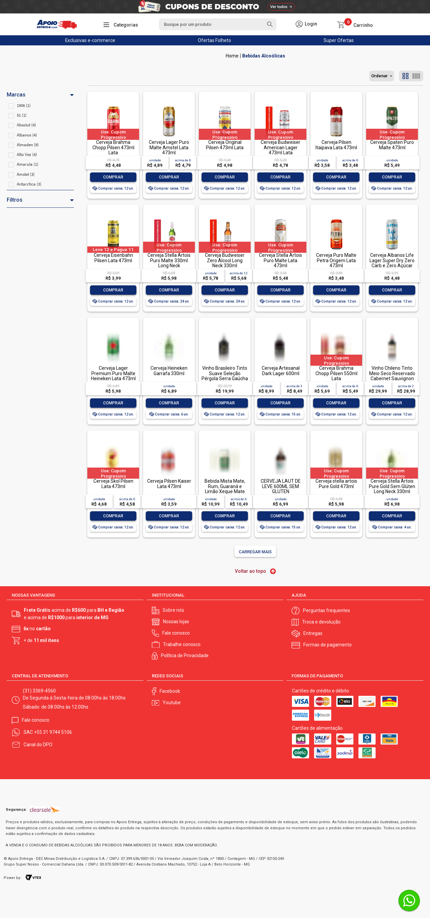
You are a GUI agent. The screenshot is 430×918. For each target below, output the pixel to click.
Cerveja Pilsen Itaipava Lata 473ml (336, 144)
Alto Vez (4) (27, 154)
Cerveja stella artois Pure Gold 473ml (336, 483)
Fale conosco (176, 632)
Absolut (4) (26, 125)
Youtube (172, 702)
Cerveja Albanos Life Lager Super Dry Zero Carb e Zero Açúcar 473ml (392, 262)
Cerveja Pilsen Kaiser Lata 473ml (169, 483)
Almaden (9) (28, 145)
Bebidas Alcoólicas (263, 55)
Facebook (170, 690)
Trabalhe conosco (182, 643)
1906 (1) (24, 105)
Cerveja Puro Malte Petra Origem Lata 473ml (336, 260)
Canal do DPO (38, 744)
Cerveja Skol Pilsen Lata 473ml (113, 483)
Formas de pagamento (327, 644)
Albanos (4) (27, 135)
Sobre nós (173, 609)
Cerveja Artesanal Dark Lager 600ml (281, 370)
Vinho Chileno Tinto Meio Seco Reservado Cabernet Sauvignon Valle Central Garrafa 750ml (392, 378)
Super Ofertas (339, 40)
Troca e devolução (321, 621)
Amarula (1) (27, 164)
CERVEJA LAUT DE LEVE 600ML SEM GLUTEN (281, 486)
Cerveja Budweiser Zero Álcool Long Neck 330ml (225, 260)
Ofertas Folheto (214, 40)
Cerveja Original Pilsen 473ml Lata (225, 144)
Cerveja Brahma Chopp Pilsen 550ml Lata (336, 373)
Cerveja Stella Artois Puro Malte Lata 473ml (280, 260)
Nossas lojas (176, 621)
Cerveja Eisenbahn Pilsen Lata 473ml (113, 257)
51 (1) (22, 115)
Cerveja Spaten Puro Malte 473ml (392, 144)
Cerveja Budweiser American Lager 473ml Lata (280, 147)
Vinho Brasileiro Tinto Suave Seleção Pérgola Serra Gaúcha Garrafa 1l (225, 375)
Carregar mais (255, 552)
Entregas (312, 633)
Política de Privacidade (185, 655)
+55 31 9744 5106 (53, 731)
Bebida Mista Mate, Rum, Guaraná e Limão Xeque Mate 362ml (225, 488)
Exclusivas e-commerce (90, 40)
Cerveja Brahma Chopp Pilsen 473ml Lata (113, 147)
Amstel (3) (26, 174)
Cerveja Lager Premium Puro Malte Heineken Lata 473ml (113, 373)
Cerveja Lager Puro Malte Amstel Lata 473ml (169, 147)
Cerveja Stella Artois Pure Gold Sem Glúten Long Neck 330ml (392, 486)
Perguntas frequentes (326, 609)
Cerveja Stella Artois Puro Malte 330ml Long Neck (168, 260)
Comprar (113, 177)
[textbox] (217, 24)
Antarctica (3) (29, 184)
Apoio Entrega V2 (232, 55)
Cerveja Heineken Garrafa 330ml (168, 370)
